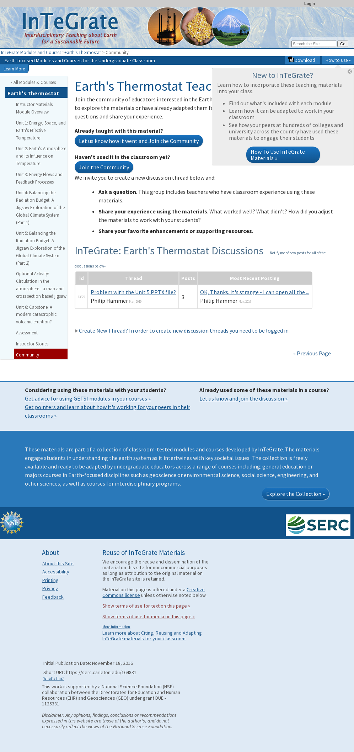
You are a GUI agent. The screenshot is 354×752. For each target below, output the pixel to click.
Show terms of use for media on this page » (148, 616)
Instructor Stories (32, 343)
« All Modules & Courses (33, 82)
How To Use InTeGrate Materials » (278, 154)
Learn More (14, 69)
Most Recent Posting (255, 278)
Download (301, 60)
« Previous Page (312, 353)
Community (27, 355)
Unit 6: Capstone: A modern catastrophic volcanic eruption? (36, 314)
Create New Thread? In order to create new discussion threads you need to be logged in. (182, 330)
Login (309, 3)
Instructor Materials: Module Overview (35, 108)
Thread (133, 278)
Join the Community (104, 167)
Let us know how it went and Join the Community (139, 140)
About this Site (58, 563)
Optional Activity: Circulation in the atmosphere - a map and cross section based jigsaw (41, 284)
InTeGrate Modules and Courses (31, 52)
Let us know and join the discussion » (243, 398)
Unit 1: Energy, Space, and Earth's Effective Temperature (41, 130)
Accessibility (55, 571)
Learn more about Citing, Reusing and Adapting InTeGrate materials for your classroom (152, 636)
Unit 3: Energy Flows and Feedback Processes (39, 178)
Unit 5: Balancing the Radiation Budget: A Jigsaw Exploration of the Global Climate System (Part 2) (40, 247)
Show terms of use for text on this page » (146, 606)
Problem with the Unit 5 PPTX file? (133, 292)
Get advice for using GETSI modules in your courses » (88, 398)
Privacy (50, 588)
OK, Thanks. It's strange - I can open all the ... (254, 292)
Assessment (27, 332)
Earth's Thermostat (83, 52)
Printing (50, 580)
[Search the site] (313, 44)
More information (116, 626)
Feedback (53, 597)
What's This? (53, 678)
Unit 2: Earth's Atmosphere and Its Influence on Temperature (41, 155)
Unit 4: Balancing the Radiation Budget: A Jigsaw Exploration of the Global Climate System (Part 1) (40, 207)
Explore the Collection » (295, 493)
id (81, 278)
